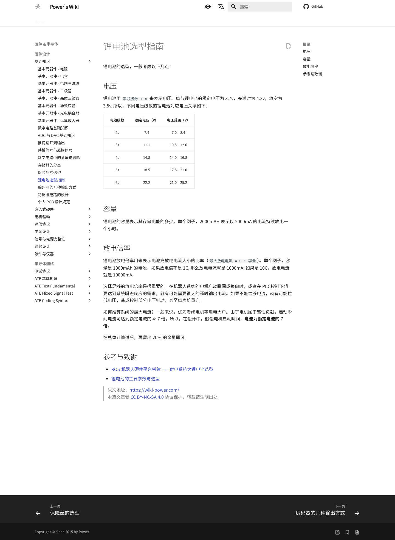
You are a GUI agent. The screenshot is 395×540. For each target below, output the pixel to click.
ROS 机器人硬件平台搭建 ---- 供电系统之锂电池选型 (162, 368)
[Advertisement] (197, 446)
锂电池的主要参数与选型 (135, 378)
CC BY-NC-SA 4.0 (147, 396)
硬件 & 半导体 (63, 20)
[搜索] (260, 7)
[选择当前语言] (221, 6)
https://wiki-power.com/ (154, 389)
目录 (307, 43)
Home (40, 20)
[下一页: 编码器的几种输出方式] (326, 510)
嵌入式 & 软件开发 (97, 20)
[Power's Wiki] (37, 6)
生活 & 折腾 (130, 20)
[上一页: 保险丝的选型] (59, 510)
